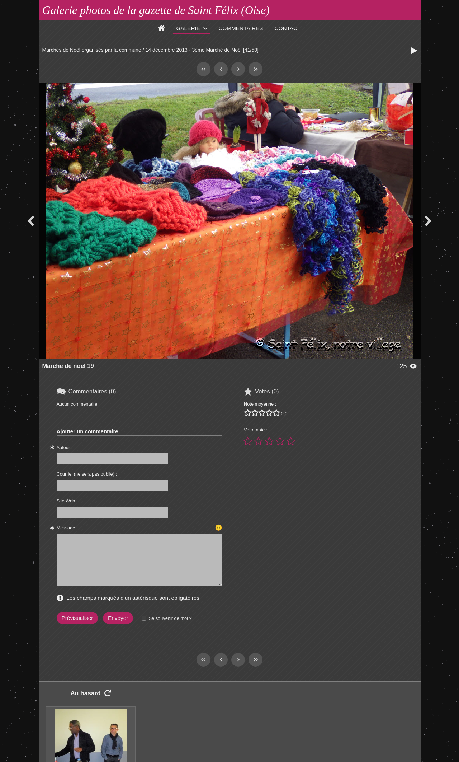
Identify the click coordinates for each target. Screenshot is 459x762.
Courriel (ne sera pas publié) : (87, 474)
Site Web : (67, 501)
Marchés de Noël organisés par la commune (91, 50)
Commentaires (240, 28)
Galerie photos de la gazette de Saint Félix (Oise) (156, 10)
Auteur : (65, 447)
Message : (67, 527)
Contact (288, 28)
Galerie (188, 28)
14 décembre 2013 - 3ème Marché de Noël (194, 50)
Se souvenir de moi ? (169, 618)
